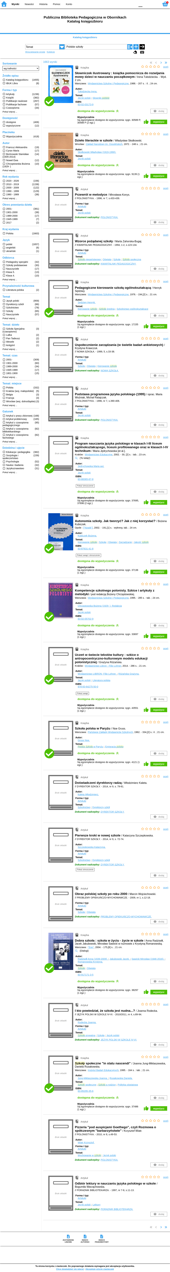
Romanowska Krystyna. (90, 961)
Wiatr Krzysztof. (86, 1142)
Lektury (96, 1204)
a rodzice (107, 1084)
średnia (107, 309)
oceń (165, 66)
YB (126, 3)
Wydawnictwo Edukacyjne (98, 454)
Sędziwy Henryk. (86, 302)
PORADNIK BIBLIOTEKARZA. (117, 1209)
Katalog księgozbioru (85, 37)
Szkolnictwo (84, 807)
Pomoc (56, 4)
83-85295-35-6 (85, 1091)
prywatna (86, 1035)
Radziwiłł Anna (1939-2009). (93, 959)
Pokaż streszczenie (85, 486)
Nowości (29, 4)
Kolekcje (51, 52)
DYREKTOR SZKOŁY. (112, 811)
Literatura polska (101, 680)
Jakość (141, 542)
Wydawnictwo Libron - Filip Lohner (103, 665)
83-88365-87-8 (85, 479)
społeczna (132, 259)
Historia (43, 4)
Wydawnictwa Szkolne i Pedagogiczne (108, 83)
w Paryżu (90, 746)
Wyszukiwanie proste (35, 52)
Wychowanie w (89, 1155)
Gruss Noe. (84, 740)
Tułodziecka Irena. (87, 91)
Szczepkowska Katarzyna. (92, 847)
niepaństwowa (89, 259)
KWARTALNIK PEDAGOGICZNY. (118, 263)
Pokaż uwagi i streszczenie (88, 555)
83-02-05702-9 (85, 619)
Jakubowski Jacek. (120, 959)
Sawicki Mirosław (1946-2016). (148, 959)
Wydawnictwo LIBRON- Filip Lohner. (97, 673)
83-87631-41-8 (85, 548)
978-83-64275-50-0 (88, 686)
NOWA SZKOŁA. (110, 370)
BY (132, 3)
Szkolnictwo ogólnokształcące (132, 309)
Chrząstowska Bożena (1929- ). (100, 606)
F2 (153, 3)
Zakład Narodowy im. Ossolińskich (104, 144)
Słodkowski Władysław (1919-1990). (97, 152)
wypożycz (158, 121)
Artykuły (82, 206)
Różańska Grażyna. (128, 673)
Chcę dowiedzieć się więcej (70, 1269)
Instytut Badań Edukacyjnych (103, 1070)
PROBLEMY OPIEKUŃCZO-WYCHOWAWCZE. (126, 916)
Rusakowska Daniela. (121, 1078)
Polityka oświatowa (128, 1084)
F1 (146, 3)
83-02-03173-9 (85, 104)
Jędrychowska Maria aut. (91, 466)
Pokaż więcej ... (9, 112)
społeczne (87, 1084)
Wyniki (15, 4)
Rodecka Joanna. (87, 1022)
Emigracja (114, 746)
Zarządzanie (125, 542)
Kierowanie (87, 309)
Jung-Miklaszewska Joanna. (93, 1078)
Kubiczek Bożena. (87, 535)
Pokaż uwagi (82, 693)
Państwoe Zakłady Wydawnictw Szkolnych (110, 732)
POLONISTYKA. (109, 217)
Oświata (107, 259)
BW (119, 3)
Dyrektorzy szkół (101, 807)
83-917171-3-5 (85, 974)
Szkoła (117, 259)
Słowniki (101, 98)
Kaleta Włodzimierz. (88, 794)
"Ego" (91, 947)
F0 (140, 3)
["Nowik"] (88, 527)
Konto (69, 4)
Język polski (84, 98)
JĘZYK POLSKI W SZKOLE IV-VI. (119, 1039)
